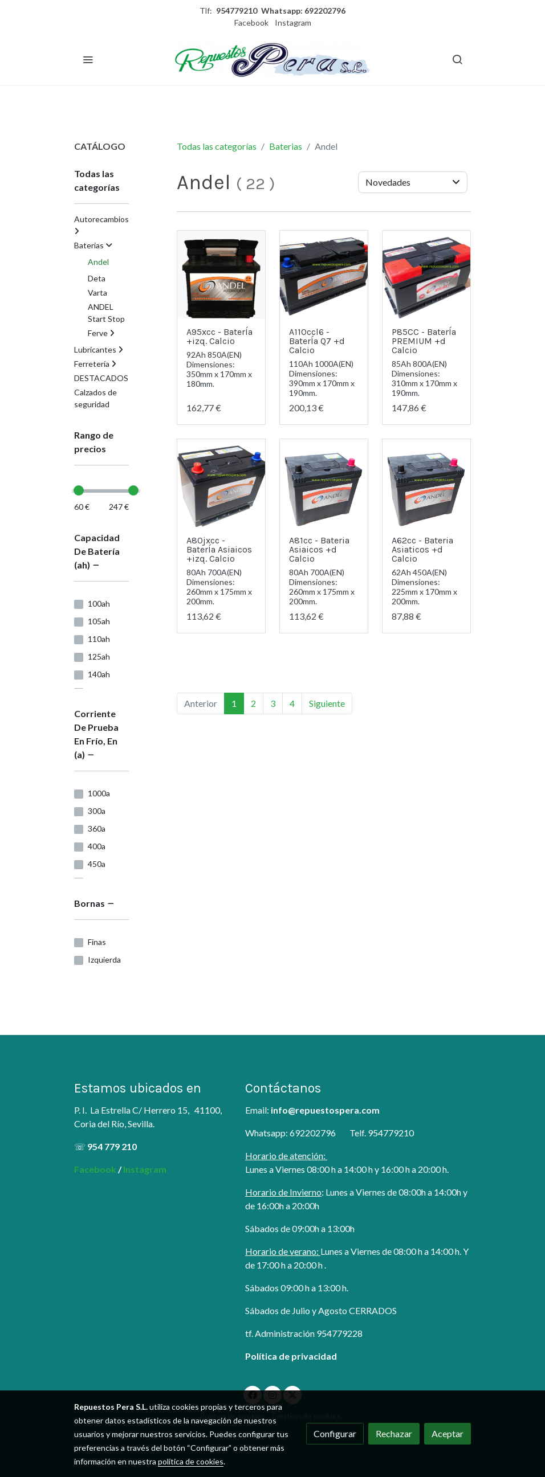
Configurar (335, 1433)
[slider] (79, 490)
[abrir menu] (87, 59)
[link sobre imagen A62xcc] (221, 483)
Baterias (285, 146)
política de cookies (190, 1461)
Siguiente (327, 703)
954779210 (236, 10)
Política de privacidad (291, 1356)
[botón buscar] (457, 59)
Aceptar (447, 1433)
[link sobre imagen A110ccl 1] (324, 274)
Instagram (293, 22)
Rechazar (394, 1433)
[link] (272, 59)
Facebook (251, 22)
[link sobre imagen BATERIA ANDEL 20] (221, 274)
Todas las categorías (217, 146)
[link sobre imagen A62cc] (324, 483)
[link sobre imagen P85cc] (426, 274)
